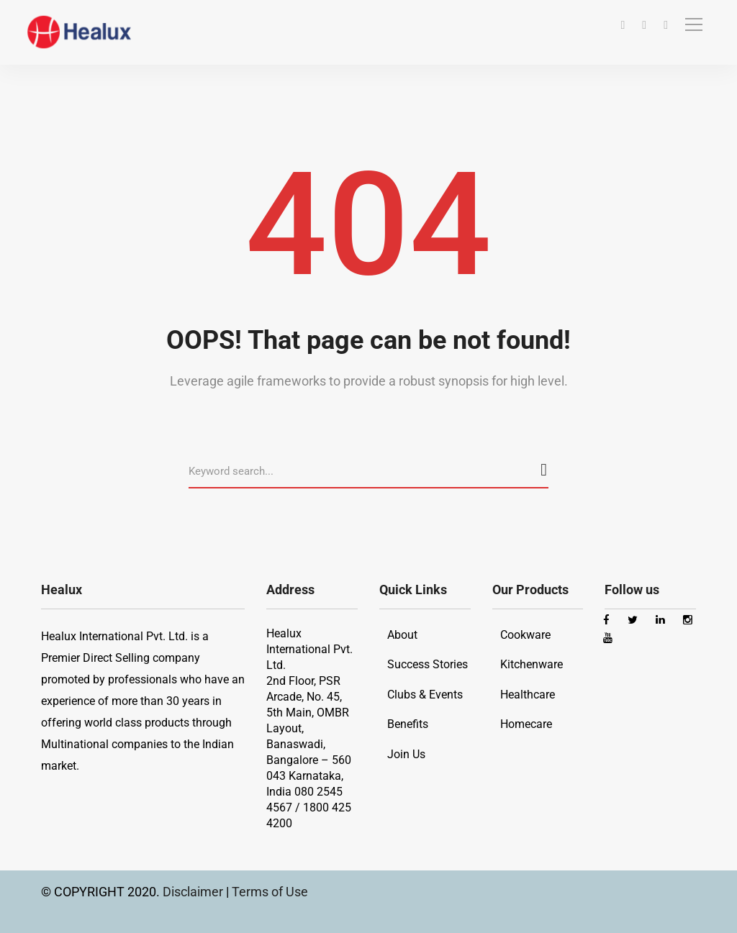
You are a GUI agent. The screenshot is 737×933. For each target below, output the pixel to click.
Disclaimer (194, 891)
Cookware (525, 635)
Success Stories (427, 664)
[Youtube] (665, 25)
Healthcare (527, 694)
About (402, 635)
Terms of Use (270, 891)
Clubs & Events (425, 694)
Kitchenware (531, 664)
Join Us (406, 754)
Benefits (407, 724)
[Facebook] (622, 25)
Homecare (526, 724)
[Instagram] (644, 25)
